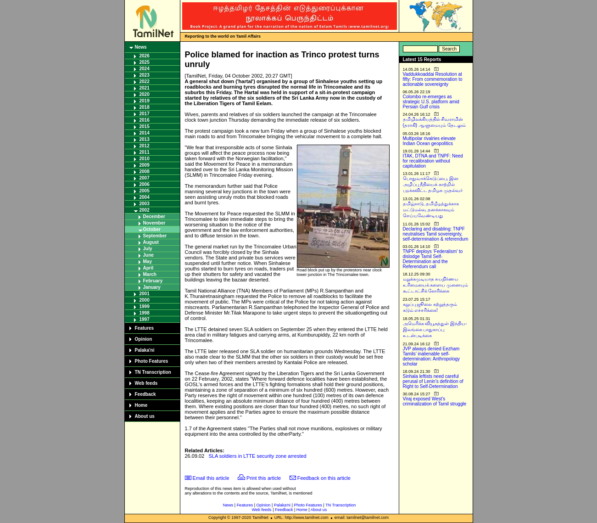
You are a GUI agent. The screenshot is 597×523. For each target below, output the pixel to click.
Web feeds (146, 383)
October (152, 229)
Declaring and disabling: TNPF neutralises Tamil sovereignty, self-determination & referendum (436, 234)
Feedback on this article (324, 478)
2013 (144, 139)
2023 (144, 75)
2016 (144, 120)
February (153, 280)
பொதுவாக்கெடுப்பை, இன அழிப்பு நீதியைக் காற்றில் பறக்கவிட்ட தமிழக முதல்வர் (433, 184)
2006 (144, 184)
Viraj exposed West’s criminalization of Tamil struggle (435, 401)
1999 (144, 306)
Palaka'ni (145, 350)
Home (141, 405)
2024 (144, 68)
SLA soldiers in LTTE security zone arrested (258, 456)
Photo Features (151, 361)
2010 (144, 158)
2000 (144, 300)
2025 (144, 62)
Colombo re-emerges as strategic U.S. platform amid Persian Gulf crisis (431, 101)
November (154, 222)
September (155, 235)
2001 (144, 293)
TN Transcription (153, 372)
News (141, 47)
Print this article (263, 478)
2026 (144, 55)
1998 (144, 312)
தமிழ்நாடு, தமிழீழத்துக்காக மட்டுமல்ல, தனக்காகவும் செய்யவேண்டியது (431, 209)
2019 (144, 100)
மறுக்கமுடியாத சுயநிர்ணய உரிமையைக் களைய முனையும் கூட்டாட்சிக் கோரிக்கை (436, 284)
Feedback (145, 394)
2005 (144, 190)
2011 (144, 152)
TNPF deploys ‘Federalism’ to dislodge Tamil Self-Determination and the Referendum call (433, 259)
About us (145, 416)
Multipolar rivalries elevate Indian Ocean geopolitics (429, 141)
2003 (144, 203)
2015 (144, 126)
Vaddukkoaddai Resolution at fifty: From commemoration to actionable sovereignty (433, 79)
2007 (144, 177)
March (149, 274)
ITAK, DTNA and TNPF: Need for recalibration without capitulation (433, 161)
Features (144, 328)
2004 (144, 197)
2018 (144, 107)
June (148, 255)
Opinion (143, 339)
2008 (144, 171)
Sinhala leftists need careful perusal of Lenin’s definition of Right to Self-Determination (433, 381)
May (147, 261)
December (154, 216)
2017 (144, 113)
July (147, 248)
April (148, 267)
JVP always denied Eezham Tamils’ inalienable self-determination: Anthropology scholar (431, 356)
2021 (144, 87)
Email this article (211, 478)
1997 (144, 319)
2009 (144, 165)
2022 (144, 81)
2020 (144, 94)
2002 (144, 210)
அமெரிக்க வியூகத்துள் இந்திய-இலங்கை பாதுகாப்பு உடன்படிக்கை (435, 329)
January (152, 287)
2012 (144, 145)
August (151, 242)
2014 (144, 132)
